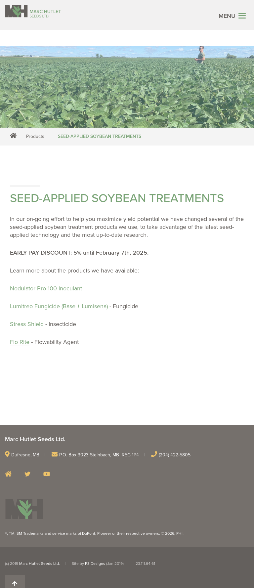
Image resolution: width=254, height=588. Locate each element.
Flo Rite (19, 342)
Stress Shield (27, 324)
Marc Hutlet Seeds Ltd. (39, 563)
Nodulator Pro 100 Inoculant (46, 288)
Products (35, 136)
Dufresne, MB (25, 455)
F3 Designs (95, 563)
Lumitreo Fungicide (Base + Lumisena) (59, 306)
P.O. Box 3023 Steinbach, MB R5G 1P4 (99, 455)
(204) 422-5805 (174, 455)
